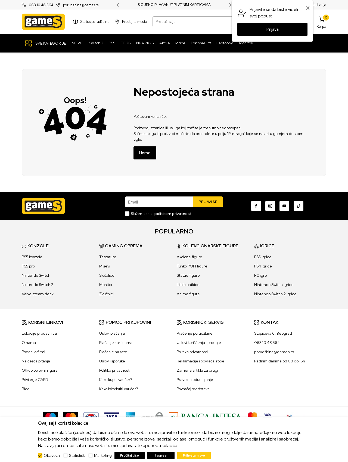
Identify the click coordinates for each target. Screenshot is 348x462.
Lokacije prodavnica (39, 333)
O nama (29, 342)
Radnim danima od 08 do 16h (279, 361)
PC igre (260, 275)
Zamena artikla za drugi (197, 370)
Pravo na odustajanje (195, 379)
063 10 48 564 (41, 5)
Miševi (104, 266)
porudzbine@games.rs (80, 5)
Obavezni (52, 455)
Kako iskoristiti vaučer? (118, 388)
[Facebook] (256, 206)
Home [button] (145, 153)
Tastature (107, 256)
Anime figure (188, 293)
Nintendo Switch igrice (274, 284)
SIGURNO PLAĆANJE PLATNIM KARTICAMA (174, 5)
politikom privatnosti (173, 213)
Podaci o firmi (33, 351)
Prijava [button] (272, 29)
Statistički (77, 455)
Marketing (103, 455)
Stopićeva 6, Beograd (273, 333)
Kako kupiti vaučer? (115, 379)
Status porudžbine (95, 21)
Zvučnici (106, 293)
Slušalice (106, 275)
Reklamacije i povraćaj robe (200, 361)
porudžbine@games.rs (274, 351)
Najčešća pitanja (36, 361)
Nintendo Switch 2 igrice (275, 293)
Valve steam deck (38, 293)
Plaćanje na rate (113, 351)
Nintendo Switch (36, 275)
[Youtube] (284, 206)
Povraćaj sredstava (193, 388)
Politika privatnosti (114, 370)
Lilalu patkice (188, 284)
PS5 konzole (32, 256)
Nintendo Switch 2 (37, 284)
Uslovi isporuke (112, 361)
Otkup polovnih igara (40, 370)
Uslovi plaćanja (112, 333)
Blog (26, 388)
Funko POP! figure (192, 266)
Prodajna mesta (134, 21)
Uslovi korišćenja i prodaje (199, 342)
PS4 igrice (263, 266)
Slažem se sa (161, 213)
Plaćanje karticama (115, 342)
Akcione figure (189, 256)
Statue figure (188, 275)
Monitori (106, 284)
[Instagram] (270, 206)
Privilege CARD (35, 379)
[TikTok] (298, 206)
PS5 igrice (263, 256)
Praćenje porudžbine (195, 333)
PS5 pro (28, 266)
